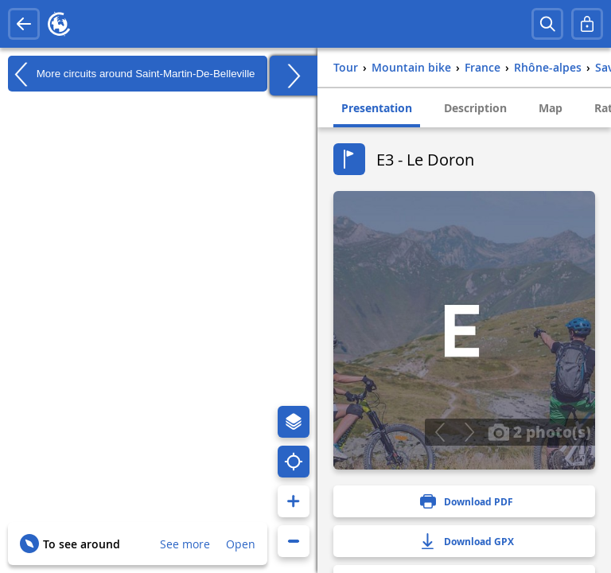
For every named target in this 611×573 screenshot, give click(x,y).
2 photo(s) (539, 431)
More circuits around (131, 74)
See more (185, 544)
